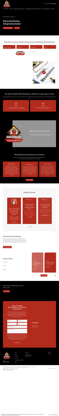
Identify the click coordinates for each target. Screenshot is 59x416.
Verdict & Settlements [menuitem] (46, 8)
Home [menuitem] (4, 8)
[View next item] (31, 226)
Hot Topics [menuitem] (52, 8)
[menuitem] (4, 370)
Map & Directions (34, 327)
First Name (9, 320)
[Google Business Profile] (50, 354)
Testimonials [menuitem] (16, 8)
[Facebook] (48, 354)
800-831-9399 (53, 3)
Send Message (17, 342)
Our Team (16, 358)
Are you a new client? (11, 326)
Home (16, 354)
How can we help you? (11, 329)
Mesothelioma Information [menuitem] (29, 8)
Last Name (19, 320)
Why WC (16, 356)
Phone (8, 323)
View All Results (29, 179)
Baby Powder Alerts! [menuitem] (38, 8)
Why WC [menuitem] (7, 8)
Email (18, 323)
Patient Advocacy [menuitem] (21, 8)
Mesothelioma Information (19, 360)
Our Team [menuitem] (11, 8)
